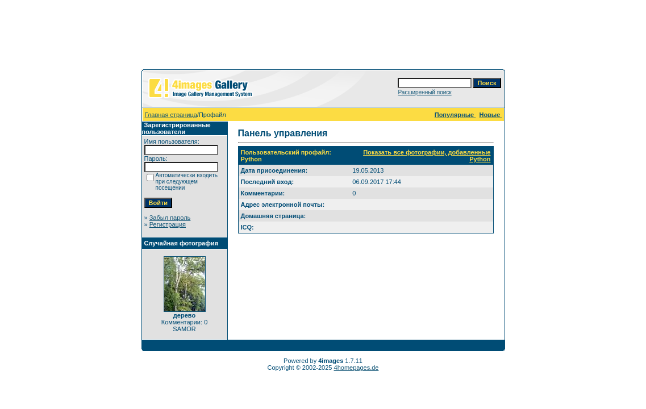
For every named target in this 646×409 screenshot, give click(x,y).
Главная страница (171, 114)
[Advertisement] (323, 36)
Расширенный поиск (424, 92)
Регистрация (167, 224)
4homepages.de (356, 367)
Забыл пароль (170, 217)
